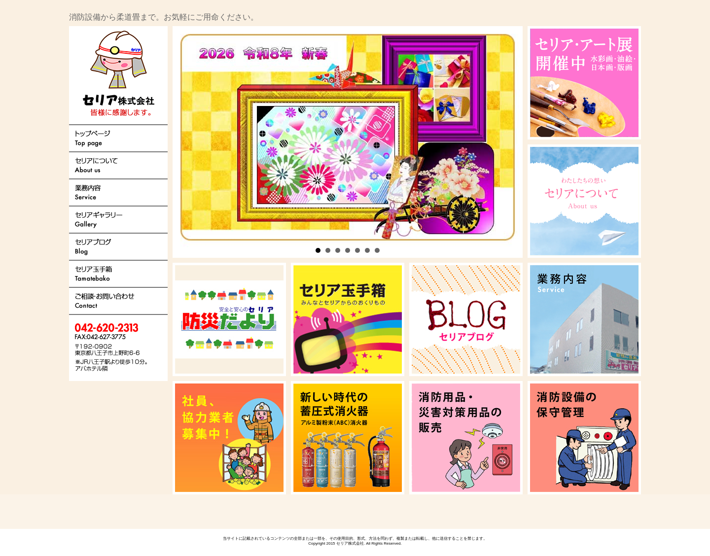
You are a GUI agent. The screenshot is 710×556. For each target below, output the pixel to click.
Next (355, 142)
